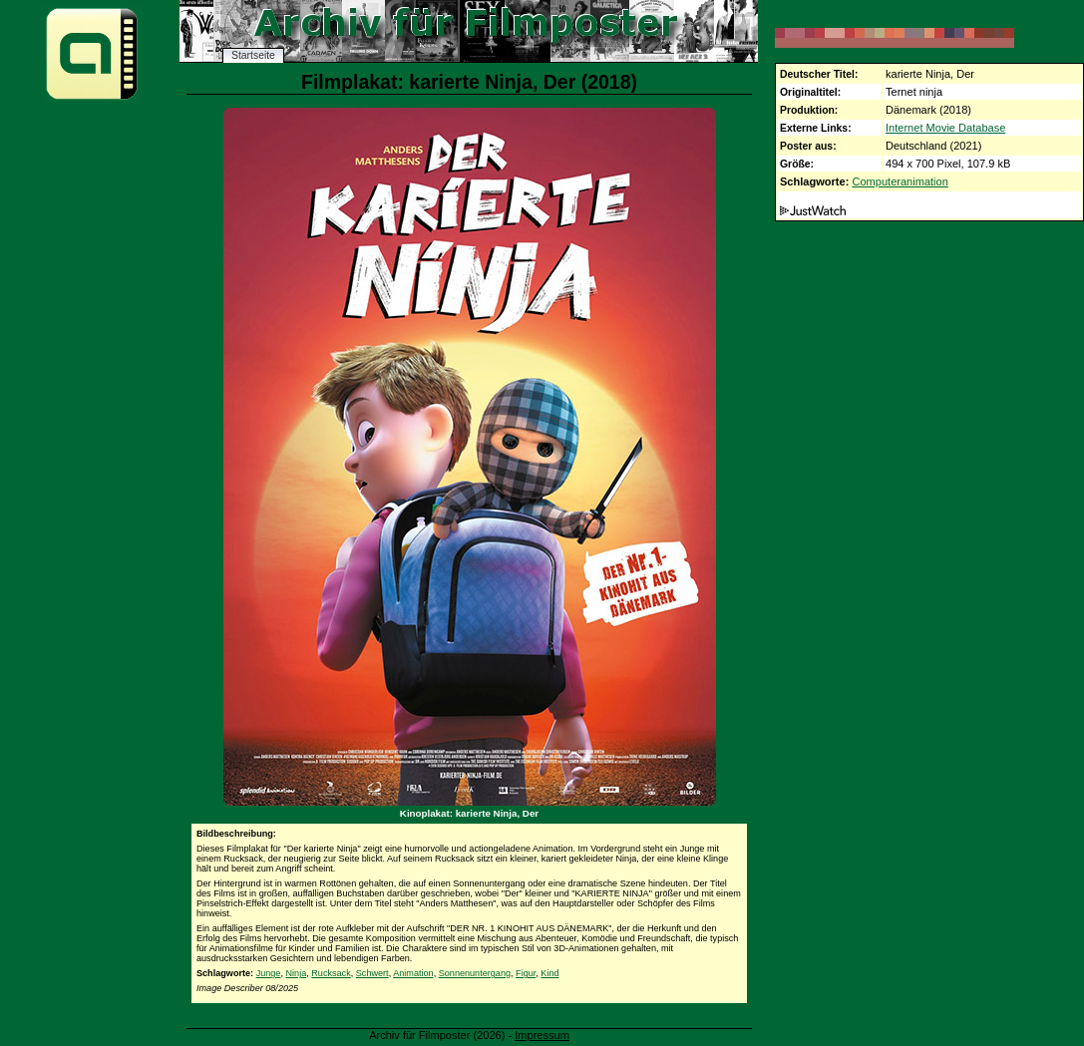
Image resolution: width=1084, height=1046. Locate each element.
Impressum (542, 1035)
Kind (549, 973)
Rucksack (330, 973)
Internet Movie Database (945, 128)
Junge (268, 973)
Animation (413, 973)
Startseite (253, 55)
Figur (526, 973)
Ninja (295, 973)
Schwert (372, 973)
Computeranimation (899, 181)
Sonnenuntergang (475, 973)
